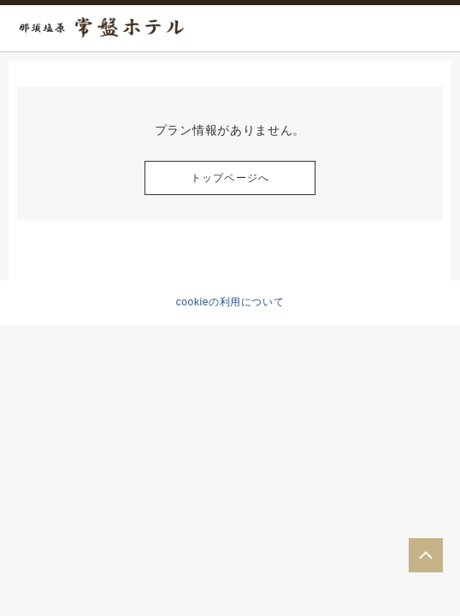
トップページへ (230, 178)
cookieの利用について (230, 302)
